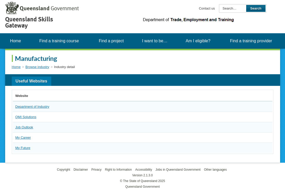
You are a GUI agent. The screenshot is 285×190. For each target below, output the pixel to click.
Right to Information (118, 169)
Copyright (63, 169)
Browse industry (37, 67)
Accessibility (143, 169)
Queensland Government (142, 186)
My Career (23, 137)
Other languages (215, 169)
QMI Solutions (25, 117)
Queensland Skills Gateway (29, 22)
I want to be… (155, 41)
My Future (23, 148)
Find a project (111, 41)
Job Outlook (24, 127)
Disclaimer (80, 169)
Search (255, 8)
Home (15, 41)
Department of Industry (32, 107)
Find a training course (59, 41)
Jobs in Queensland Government (177, 169)
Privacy (96, 169)
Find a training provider (251, 41)
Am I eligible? (198, 41)
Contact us (207, 8)
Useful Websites (31, 81)
